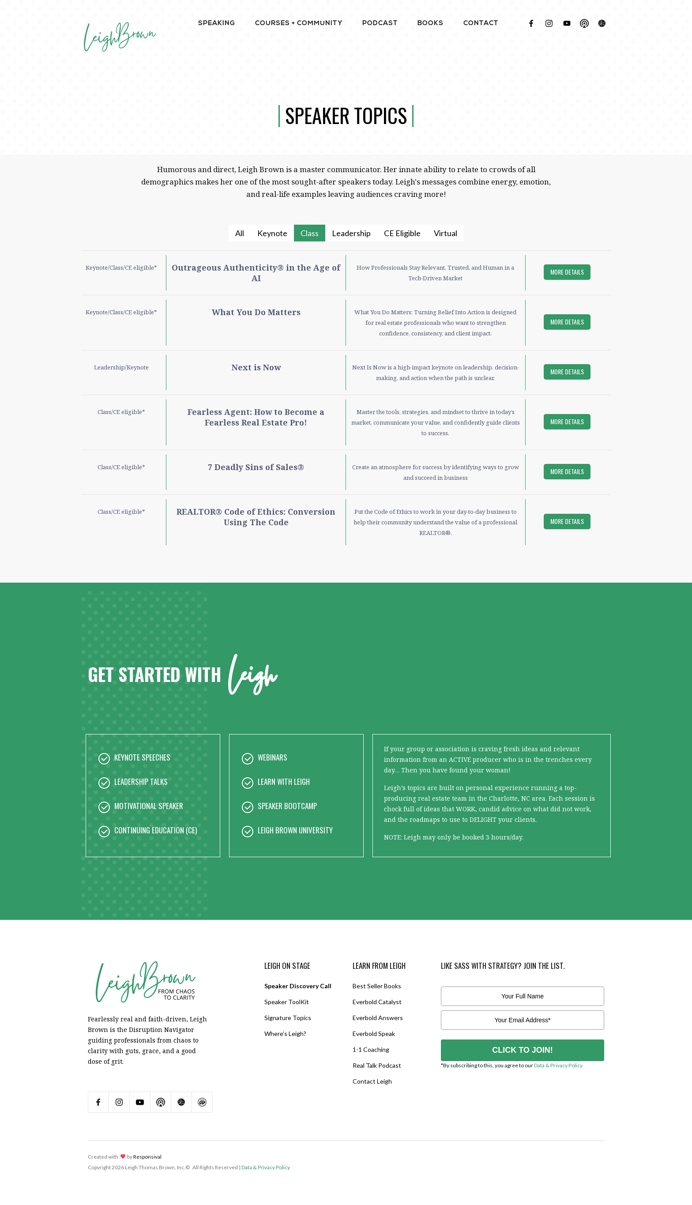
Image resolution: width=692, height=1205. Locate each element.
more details (567, 271)
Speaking (216, 23)
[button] (217, 23)
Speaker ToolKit (286, 1001)
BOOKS (430, 23)
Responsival (147, 1156)
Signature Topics (287, 1017)
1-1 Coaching (371, 1049)
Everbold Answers (378, 1017)
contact (480, 23)
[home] (119, 26)
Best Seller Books (377, 986)
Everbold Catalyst (377, 1001)
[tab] (240, 233)
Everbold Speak (374, 1033)
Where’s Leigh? (285, 1033)
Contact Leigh (372, 1081)
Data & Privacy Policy (558, 1065)
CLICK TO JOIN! (522, 1050)
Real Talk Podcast (377, 1065)
